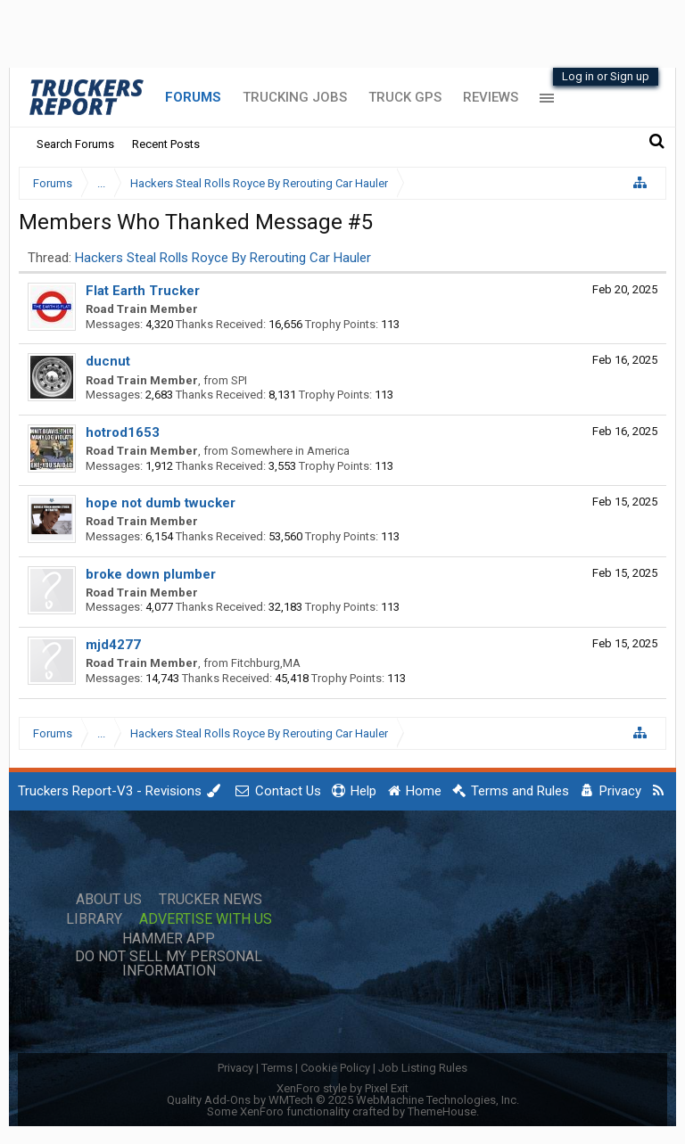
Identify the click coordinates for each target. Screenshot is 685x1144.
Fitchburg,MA (266, 663)
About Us (109, 900)
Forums (193, 97)
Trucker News (210, 900)
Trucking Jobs (295, 97)
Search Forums (75, 144)
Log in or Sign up (605, 76)
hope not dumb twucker (160, 503)
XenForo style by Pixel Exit (342, 1088)
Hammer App (168, 939)
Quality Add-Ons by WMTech (343, 1100)
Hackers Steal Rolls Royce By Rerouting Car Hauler (223, 258)
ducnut (108, 361)
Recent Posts (166, 144)
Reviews (490, 97)
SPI (239, 380)
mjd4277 (113, 645)
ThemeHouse (442, 1111)
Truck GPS (405, 97)
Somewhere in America (290, 450)
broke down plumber (151, 574)
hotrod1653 (123, 432)
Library (94, 919)
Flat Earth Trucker (143, 291)
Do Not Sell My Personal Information (168, 964)
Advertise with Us (205, 919)
